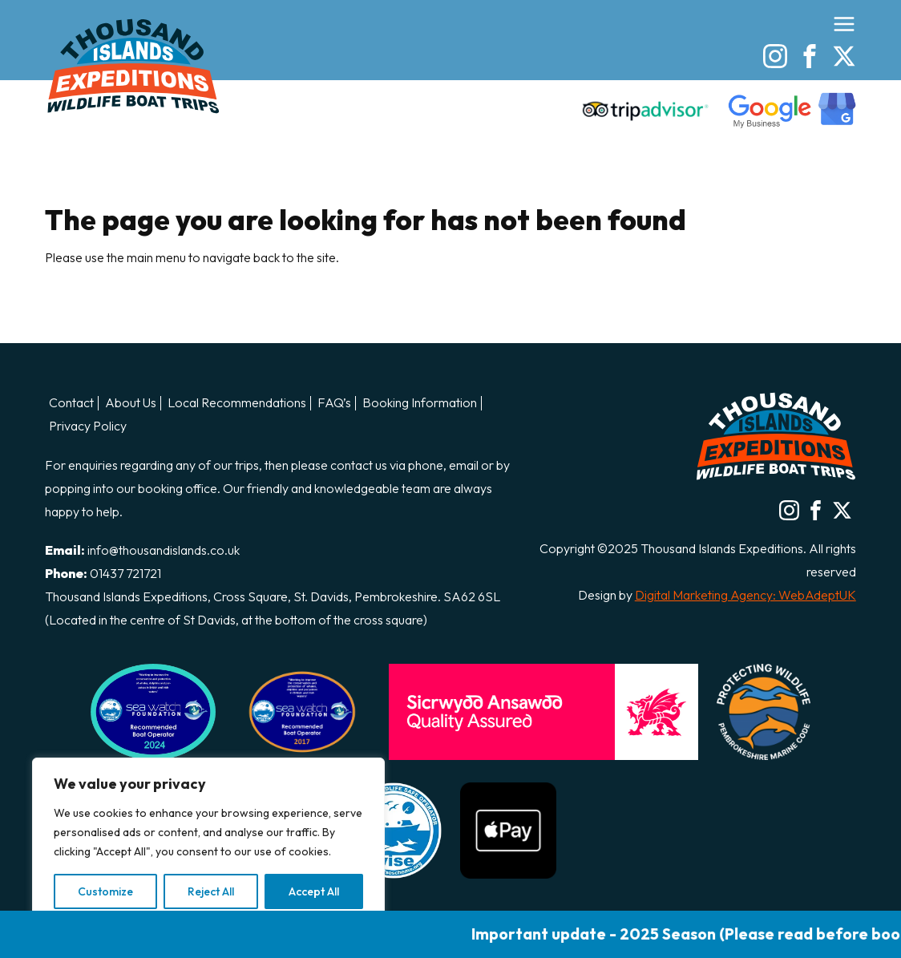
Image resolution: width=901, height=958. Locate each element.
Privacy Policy (88, 426)
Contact (71, 403)
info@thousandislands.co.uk (163, 550)
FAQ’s (334, 403)
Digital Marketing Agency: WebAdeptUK (745, 595)
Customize (105, 891)
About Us (130, 403)
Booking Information (419, 403)
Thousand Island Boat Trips (133, 66)
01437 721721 (125, 573)
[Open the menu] (844, 24)
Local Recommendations (237, 403)
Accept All (314, 891)
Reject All (211, 891)
